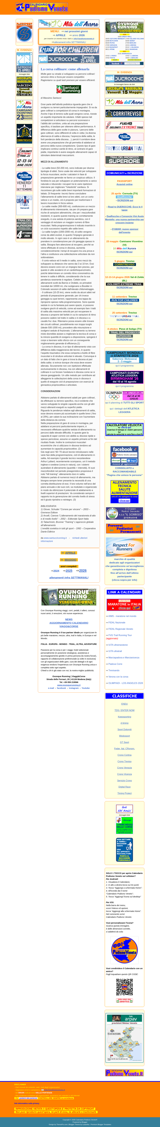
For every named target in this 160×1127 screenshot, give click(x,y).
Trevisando (113, 670)
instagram (74, 688)
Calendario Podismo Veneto (86, 1120)
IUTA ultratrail (115, 651)
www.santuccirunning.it (55, 538)
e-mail (51, 688)
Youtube (86, 688)
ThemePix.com (61, 1124)
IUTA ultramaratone (118, 645)
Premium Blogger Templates (101, 1124)
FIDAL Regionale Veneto (120, 629)
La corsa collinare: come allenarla (65, 69)
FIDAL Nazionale (116, 622)
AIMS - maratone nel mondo (122, 616)
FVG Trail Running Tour (120, 635)
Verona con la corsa (118, 677)
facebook (61, 688)
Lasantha (85, 1124)
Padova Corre (115, 664)
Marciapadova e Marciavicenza (123, 657)
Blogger (84, 1122)
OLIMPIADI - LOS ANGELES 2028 (125, 683)
